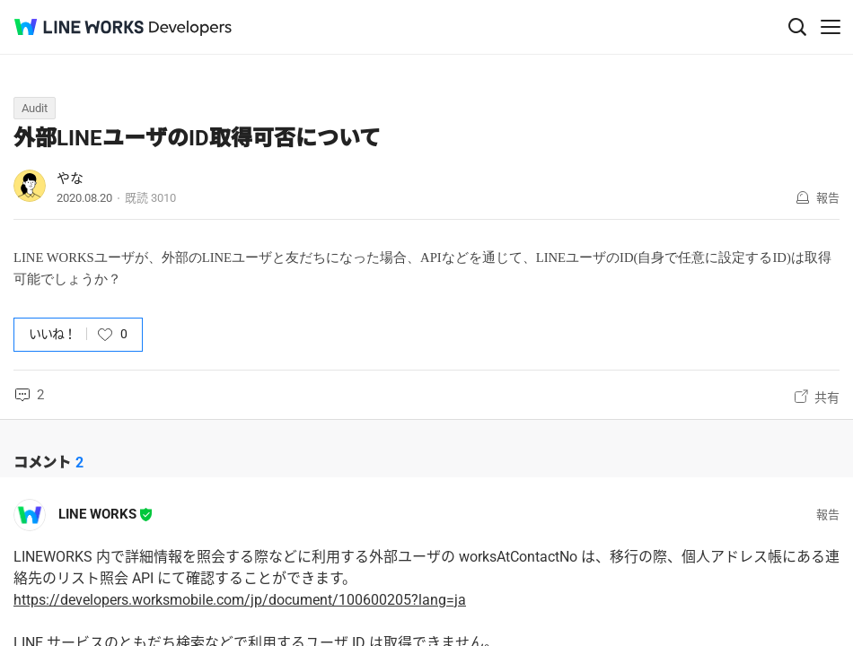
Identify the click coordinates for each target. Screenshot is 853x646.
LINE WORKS (97, 514)
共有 (827, 397)
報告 (828, 198)
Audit (35, 108)
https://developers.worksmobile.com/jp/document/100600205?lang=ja (239, 599)
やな (70, 178)
